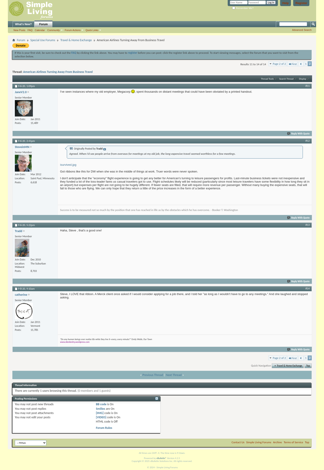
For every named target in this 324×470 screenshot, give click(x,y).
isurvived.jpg (68, 164)
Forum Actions (73, 30)
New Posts (19, 30)
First (292, 64)
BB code (101, 404)
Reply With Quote (299, 133)
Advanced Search (302, 30)
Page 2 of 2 (279, 63)
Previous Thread (152, 375)
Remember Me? (243, 8)
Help (285, 3)
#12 (308, 140)
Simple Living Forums (258, 442)
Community (53, 30)
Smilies (100, 409)
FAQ (30, 30)
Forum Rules (104, 428)
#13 (308, 224)
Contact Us (238, 442)
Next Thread (174, 375)
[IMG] (100, 413)
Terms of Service (293, 442)
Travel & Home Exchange (76, 40)
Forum (43, 24)
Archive (277, 442)
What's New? (23, 24)
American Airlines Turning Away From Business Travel (58, 72)
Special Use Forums (42, 40)
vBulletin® (161, 458)
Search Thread (286, 78)
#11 (308, 85)
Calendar (40, 30)
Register (301, 3)
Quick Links (92, 30)
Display (302, 78)
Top (308, 365)
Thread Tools (267, 78)
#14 (308, 288)
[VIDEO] (101, 417)
